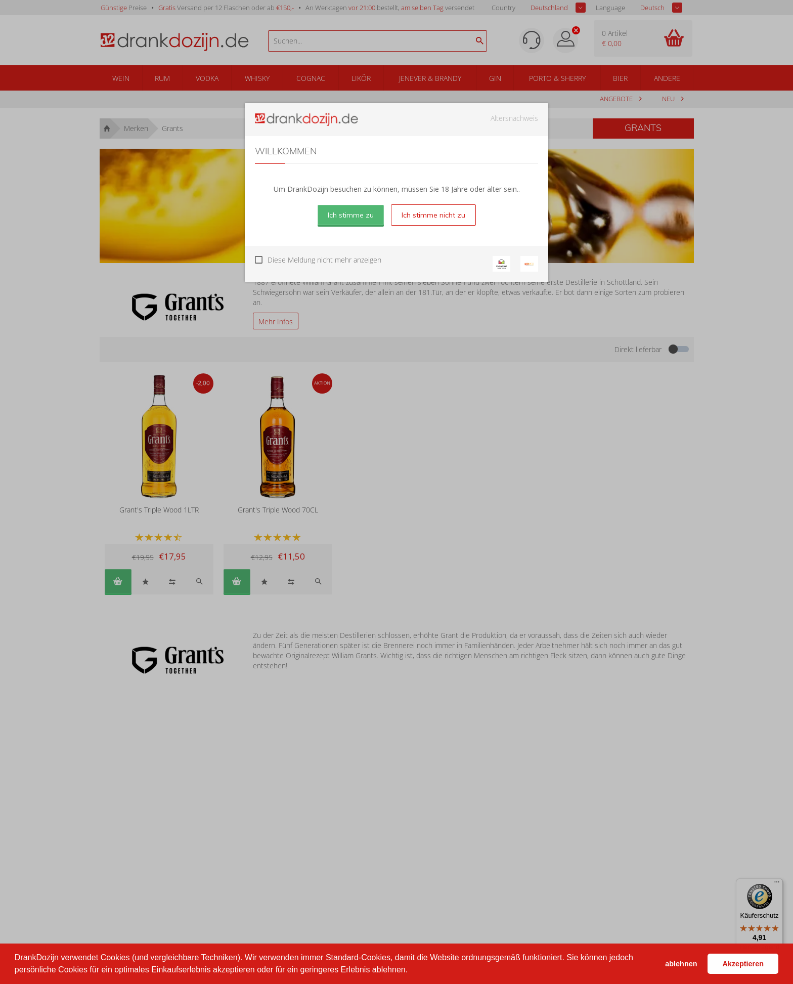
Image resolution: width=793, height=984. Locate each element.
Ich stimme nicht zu (433, 215)
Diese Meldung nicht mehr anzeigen (324, 260)
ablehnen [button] (681, 964)
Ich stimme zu (351, 215)
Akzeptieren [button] (743, 964)
